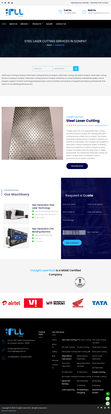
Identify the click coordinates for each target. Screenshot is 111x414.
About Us (13, 24)
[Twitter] (5, 3)
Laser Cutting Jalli (83, 352)
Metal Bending (82, 381)
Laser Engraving (68, 390)
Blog (53, 356)
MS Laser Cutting (68, 347)
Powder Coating (98, 372)
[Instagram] (8, 3)
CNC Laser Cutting (69, 340)
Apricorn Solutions (9, 411)
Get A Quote (72, 243)
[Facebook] (98, 407)
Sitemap (55, 360)
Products (37, 24)
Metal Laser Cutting (69, 352)
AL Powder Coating (99, 376)
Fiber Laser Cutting (84, 340)
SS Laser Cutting (83, 347)
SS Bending (81, 385)
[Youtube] (12, 3)
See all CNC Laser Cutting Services (92, 125)
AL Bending (96, 385)
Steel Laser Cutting (99, 347)
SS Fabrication (67, 372)
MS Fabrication (97, 368)
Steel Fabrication (98, 363)
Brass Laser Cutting (99, 352)
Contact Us (61, 24)
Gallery (49, 24)
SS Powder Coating (84, 376)
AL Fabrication (82, 372)
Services (24, 24)
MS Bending (96, 381)
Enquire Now (77, 166)
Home (4, 24)
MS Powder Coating (69, 376)
